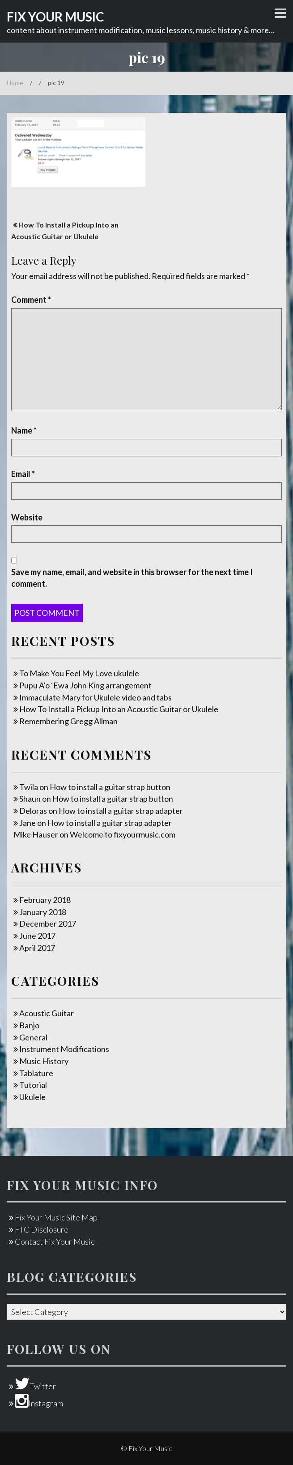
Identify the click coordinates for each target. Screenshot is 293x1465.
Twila (28, 787)
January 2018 (42, 912)
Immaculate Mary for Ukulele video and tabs (95, 697)
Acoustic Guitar (46, 1013)
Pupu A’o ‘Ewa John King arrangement (85, 685)
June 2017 (37, 936)
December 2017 (47, 923)
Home (15, 82)
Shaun (30, 798)
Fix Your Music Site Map (56, 1217)
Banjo (29, 1025)
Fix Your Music (55, 16)
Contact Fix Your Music (54, 1241)
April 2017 (37, 948)
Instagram (39, 1403)
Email (23, 474)
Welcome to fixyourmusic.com (122, 834)
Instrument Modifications (64, 1049)
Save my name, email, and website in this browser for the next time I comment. (132, 578)
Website (26, 517)
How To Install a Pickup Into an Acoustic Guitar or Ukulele (118, 709)
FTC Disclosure (41, 1229)
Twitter (35, 1386)
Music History (43, 1061)
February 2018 (45, 900)
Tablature (36, 1073)
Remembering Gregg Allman (68, 721)
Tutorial (33, 1085)
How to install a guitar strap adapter (121, 811)
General (33, 1037)
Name (24, 430)
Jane (27, 823)
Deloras (33, 811)
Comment (31, 300)
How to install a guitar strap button (110, 787)
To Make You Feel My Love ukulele (79, 673)
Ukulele (32, 1097)
